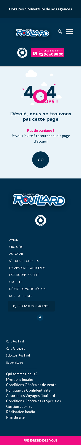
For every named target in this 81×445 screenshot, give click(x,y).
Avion (13, 240)
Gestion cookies (19, 406)
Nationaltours (14, 362)
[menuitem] (67, 31)
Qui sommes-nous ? (21, 374)
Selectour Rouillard (18, 355)
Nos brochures (20, 296)
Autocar (16, 253)
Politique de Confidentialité (28, 390)
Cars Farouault (15, 348)
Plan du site (15, 417)
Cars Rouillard (15, 341)
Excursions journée (24, 274)
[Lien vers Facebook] (40, 317)
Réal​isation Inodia (20, 412)
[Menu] (67, 31)
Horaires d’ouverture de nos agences (40, 9)
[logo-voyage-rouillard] (40, 35)
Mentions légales (19, 379)
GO (40, 159)
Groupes (15, 282)
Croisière (16, 247)
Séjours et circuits (24, 261)
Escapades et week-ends (27, 268)
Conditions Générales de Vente (31, 384)
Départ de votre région (27, 289)
